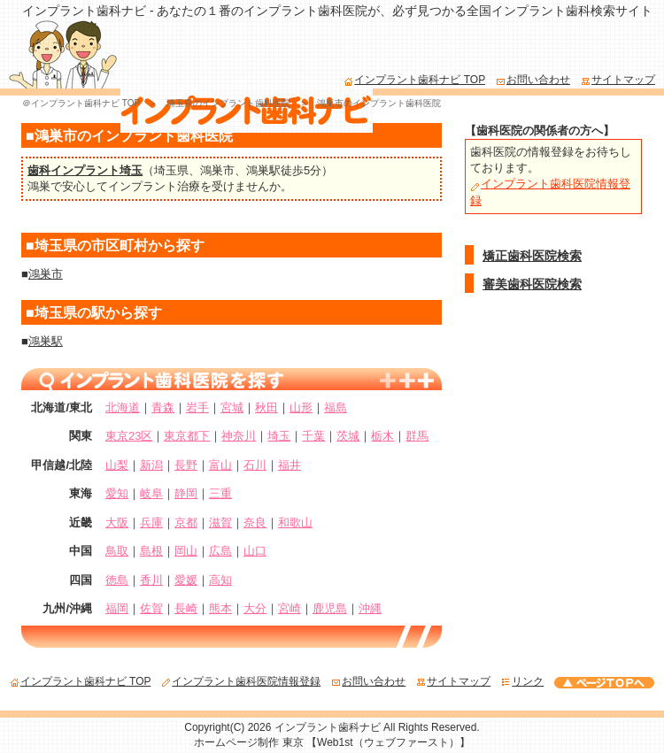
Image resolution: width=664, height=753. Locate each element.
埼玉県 (171, 170)
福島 (335, 407)
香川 (151, 580)
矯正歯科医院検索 (532, 256)
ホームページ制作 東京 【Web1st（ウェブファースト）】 (331, 742)
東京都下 (187, 435)
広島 (220, 550)
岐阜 (151, 493)
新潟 (151, 465)
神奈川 (238, 435)
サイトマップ (618, 79)
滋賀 (220, 522)
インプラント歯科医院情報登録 (240, 681)
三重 (220, 493)
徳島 (116, 580)
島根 (151, 550)
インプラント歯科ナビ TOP (414, 79)
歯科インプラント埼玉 (85, 170)
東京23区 (128, 435)
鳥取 (116, 550)
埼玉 (278, 435)
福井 (289, 465)
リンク (522, 681)
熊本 (220, 608)
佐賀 (151, 608)
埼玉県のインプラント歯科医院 (228, 103)
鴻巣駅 (263, 170)
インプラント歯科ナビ (327, 727)
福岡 (116, 608)
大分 (254, 608)
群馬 (417, 435)
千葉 (313, 435)
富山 (220, 465)
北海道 (122, 407)
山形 (301, 407)
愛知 (116, 493)
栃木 (382, 435)
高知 (220, 580)
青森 (162, 407)
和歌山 (295, 522)
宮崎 (289, 608)
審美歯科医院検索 (532, 284)
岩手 (197, 407)
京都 (185, 522)
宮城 (231, 407)
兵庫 (151, 522)
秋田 (266, 407)
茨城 (347, 435)
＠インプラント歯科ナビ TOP (81, 103)
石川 (254, 465)
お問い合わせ (533, 79)
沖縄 (370, 608)
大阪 (116, 522)
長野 (185, 465)
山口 (254, 550)
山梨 (116, 465)
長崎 (185, 608)
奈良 (254, 522)
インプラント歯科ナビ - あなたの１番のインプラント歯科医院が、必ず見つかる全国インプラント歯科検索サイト (337, 11)
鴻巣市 (217, 170)
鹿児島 (330, 608)
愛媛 (185, 580)
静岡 (185, 493)
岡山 (185, 550)
